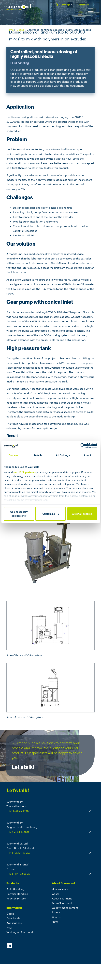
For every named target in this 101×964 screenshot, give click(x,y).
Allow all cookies (82, 513)
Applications (14, 923)
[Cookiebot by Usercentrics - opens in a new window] (82, 445)
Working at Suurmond (19, 932)
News (55, 921)
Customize (50, 513)
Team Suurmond (62, 903)
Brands (56, 912)
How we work (60, 889)
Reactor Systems (16, 898)
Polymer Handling (17, 893)
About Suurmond (62, 898)
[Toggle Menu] (90, 10)
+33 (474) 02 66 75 (19, 873)
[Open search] (57, 4)
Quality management (65, 907)
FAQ (9, 927)
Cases (20, 29)
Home (10, 29)
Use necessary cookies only (19, 513)
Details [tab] (38, 455)
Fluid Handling (15, 889)
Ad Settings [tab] (63, 455)
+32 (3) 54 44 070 (19, 831)
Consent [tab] (14, 455)
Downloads (13, 918)
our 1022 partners (25, 472)
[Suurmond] (18, 9)
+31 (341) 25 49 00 (19, 810)
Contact (57, 917)
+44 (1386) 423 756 (19, 852)
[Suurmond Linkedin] (27, 945)
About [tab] (87, 455)
